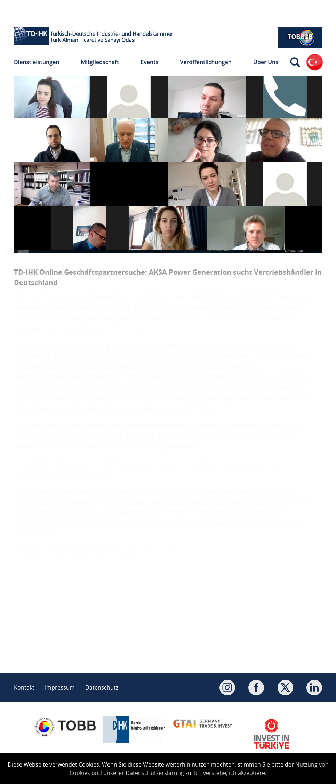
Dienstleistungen (36, 62)
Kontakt (24, 687)
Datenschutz (101, 687)
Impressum (60, 687)
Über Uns (265, 62)
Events (149, 62)
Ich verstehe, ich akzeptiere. (230, 773)
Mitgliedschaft (100, 62)
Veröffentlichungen (206, 62)
